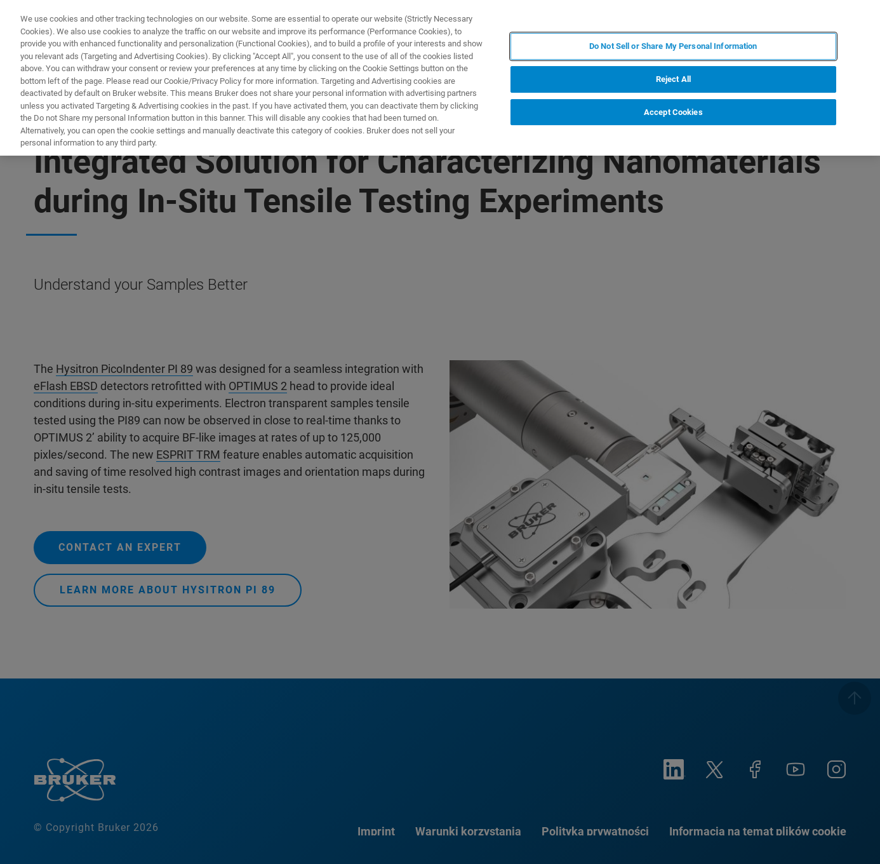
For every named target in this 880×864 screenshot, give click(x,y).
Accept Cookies (673, 112)
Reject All (673, 79)
